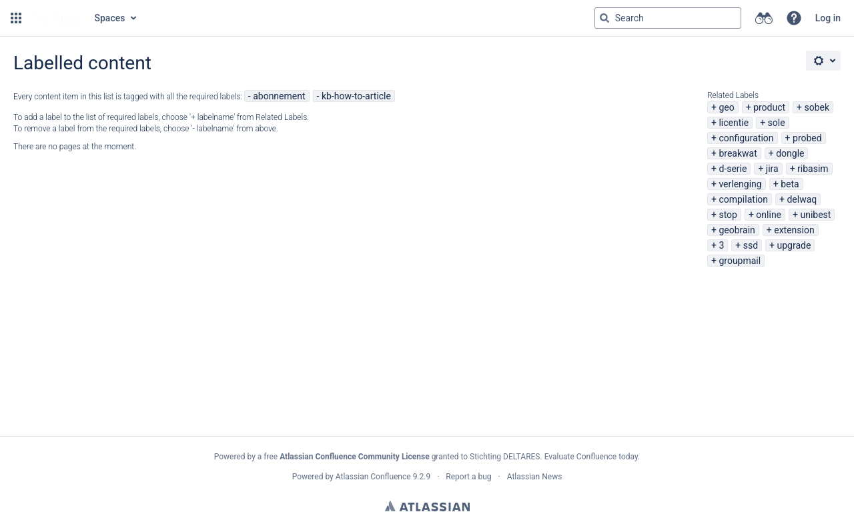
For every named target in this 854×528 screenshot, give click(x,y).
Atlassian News (534, 476)
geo (726, 107)
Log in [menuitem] (828, 18)
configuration (746, 138)
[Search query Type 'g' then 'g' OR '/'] (667, 18)
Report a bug (468, 476)
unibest (815, 214)
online (768, 214)
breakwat (738, 153)
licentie (734, 122)
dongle (790, 153)
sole (776, 122)
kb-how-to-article (356, 96)
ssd (750, 245)
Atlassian (427, 506)
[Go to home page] (56, 18)
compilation (743, 199)
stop (728, 214)
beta (790, 184)
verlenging (740, 184)
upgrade (794, 245)
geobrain (737, 230)
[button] (16, 18)
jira (772, 168)
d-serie (733, 168)
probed (807, 138)
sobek (817, 107)
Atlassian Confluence (373, 476)
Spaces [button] (110, 18)
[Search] (604, 18)
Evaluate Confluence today (591, 456)
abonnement (279, 96)
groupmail (740, 260)
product (769, 107)
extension (794, 230)
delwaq (802, 199)
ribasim (813, 168)
